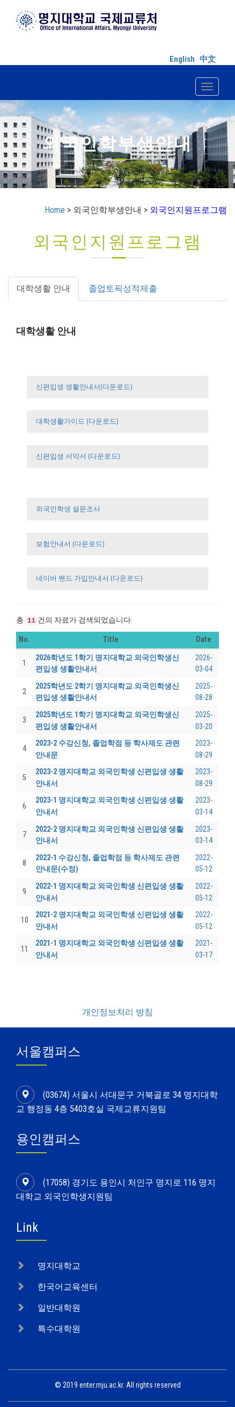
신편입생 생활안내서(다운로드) (83, 387)
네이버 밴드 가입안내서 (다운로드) (88, 578)
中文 (208, 59)
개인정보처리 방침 (117, 1000)
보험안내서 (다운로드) (69, 544)
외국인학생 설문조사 (67, 509)
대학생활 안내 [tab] (43, 288)
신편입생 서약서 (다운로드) (77, 456)
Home (55, 210)
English (182, 59)
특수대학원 (59, 1317)
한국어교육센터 (68, 1275)
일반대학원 (59, 1296)
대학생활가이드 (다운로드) (76, 421)
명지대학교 (59, 1254)
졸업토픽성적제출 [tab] (123, 288)
